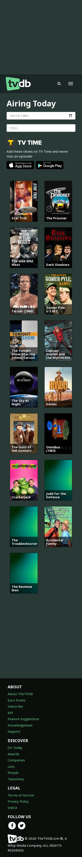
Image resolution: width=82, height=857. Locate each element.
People (13, 772)
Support (14, 731)
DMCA (12, 807)
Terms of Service (21, 795)
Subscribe (15, 706)
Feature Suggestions (23, 719)
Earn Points (16, 700)
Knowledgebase (20, 725)
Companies (16, 760)
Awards (13, 754)
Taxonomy (16, 779)
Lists (11, 766)
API (10, 712)
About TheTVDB (20, 694)
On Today (15, 747)
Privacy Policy (18, 801)
